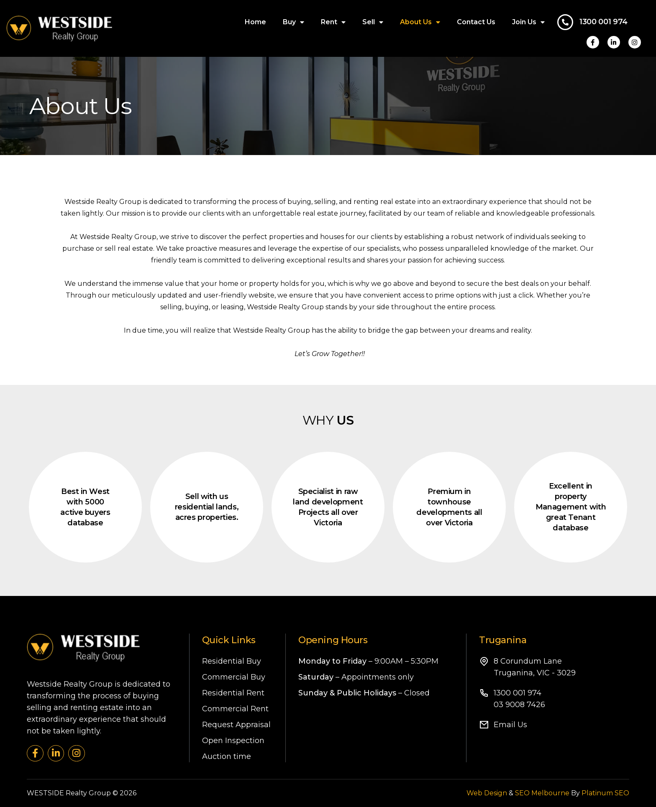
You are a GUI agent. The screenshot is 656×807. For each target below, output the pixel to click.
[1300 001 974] (565, 22)
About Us (420, 22)
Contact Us (476, 22)
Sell (372, 22)
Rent (333, 22)
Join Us (528, 22)
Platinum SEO (605, 793)
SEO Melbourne (542, 793)
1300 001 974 (603, 21)
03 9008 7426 (519, 704)
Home (255, 22)
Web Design (486, 793)
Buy (293, 22)
